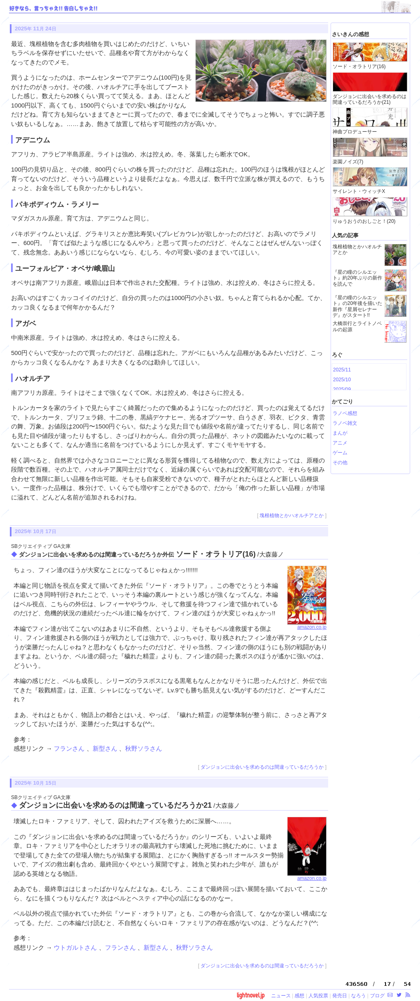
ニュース (281, 996)
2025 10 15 (35, 783)
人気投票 (318, 996)
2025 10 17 (35, 531)
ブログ (377, 996)
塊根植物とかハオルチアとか (292, 515)
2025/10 (342, 380)
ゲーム (340, 453)
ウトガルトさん (76, 947)
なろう (358, 996)
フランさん (70, 748)
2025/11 (342, 370)
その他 (340, 462)
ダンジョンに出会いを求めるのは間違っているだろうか (262, 767)
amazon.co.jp (306, 625)
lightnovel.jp (251, 995)
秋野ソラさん (143, 748)
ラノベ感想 (345, 413)
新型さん (106, 748)
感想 (299, 996)
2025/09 (342, 389)
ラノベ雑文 (345, 423)
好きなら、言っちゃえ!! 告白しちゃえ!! (53, 8)
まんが (340, 433)
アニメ (340, 443)
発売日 (339, 996)
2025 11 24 (35, 28)
